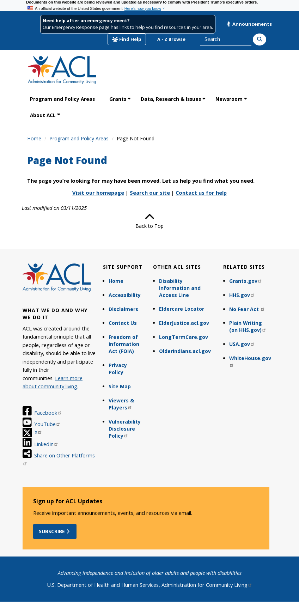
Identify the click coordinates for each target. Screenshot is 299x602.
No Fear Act (247, 309)
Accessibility (125, 295)
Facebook (48, 412)
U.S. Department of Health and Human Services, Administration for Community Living (149, 584)
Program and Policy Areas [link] (62, 99)
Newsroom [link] (229, 99)
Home (34, 138)
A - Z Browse (171, 39)
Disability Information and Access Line (180, 288)
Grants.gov (245, 281)
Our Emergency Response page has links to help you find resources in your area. (128, 27)
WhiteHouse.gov (250, 361)
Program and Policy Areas (79, 138)
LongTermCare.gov (183, 337)
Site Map (120, 386)
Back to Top (149, 220)
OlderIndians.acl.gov (185, 351)
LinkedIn (46, 444)
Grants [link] (117, 99)
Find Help (126, 39)
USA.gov (242, 344)
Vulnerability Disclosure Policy (125, 428)
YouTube (47, 423)
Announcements (249, 24)
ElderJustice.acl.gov (184, 323)
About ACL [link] (43, 115)
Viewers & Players (121, 404)
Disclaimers (123, 309)
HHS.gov (242, 295)
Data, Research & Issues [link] (171, 99)
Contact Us (123, 323)
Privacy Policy (118, 369)
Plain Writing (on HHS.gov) (248, 326)
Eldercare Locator (181, 308)
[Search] (259, 39)
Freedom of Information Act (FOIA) (124, 344)
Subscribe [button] (55, 531)
